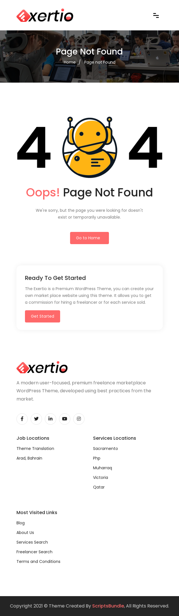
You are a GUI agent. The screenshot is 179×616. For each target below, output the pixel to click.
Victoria (100, 477)
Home (70, 62)
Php (96, 458)
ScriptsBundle (108, 606)
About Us (25, 532)
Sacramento (105, 448)
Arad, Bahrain (29, 458)
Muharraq (102, 468)
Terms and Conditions (38, 561)
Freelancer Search (34, 552)
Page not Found (99, 62)
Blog (20, 523)
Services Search (32, 542)
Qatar (99, 487)
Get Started (42, 316)
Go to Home (88, 238)
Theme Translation (35, 448)
